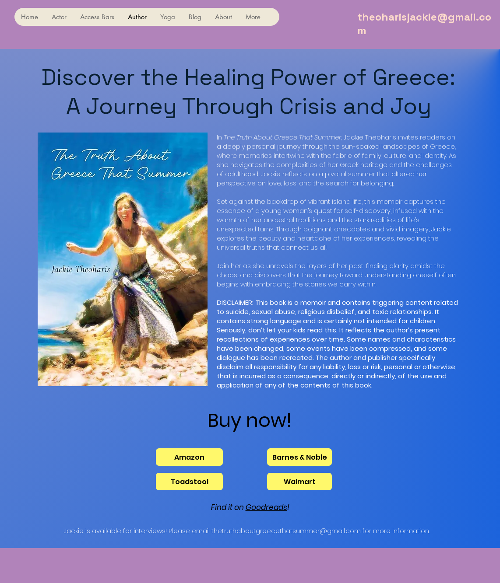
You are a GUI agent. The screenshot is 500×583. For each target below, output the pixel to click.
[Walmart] (299, 481)
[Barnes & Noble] (299, 457)
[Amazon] (189, 457)
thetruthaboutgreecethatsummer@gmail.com (286, 530)
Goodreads (266, 507)
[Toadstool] (189, 481)
